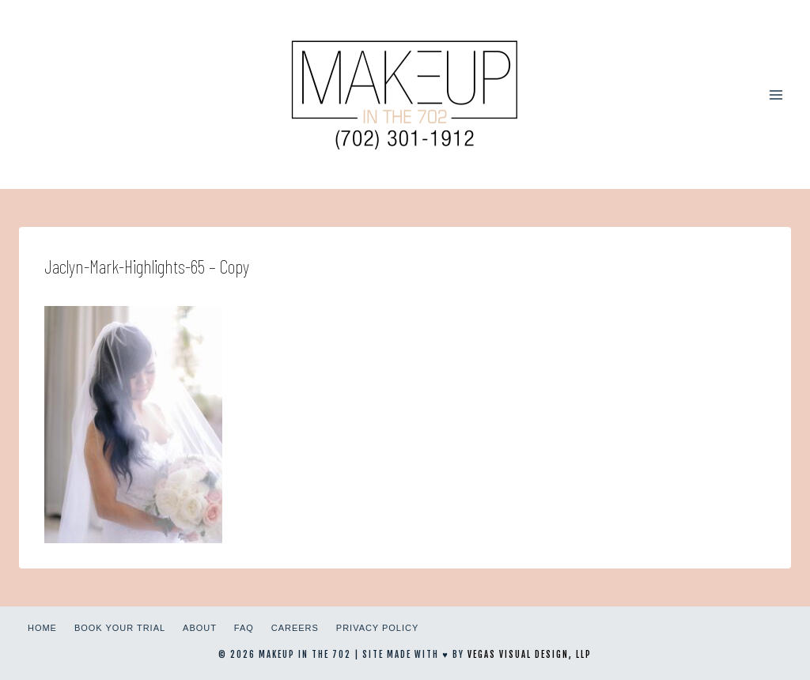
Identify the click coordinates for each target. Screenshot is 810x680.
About (200, 628)
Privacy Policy (377, 628)
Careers (295, 628)
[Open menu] (775, 94)
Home (42, 628)
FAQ (244, 628)
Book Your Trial (119, 628)
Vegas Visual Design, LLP (529, 654)
